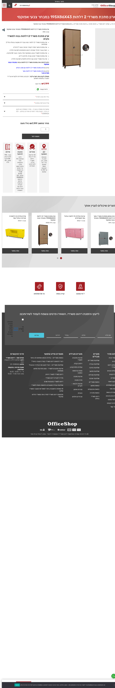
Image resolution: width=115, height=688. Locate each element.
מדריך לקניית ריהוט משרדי (52, 378)
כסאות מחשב (93, 386)
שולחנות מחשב (92, 371)
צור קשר (111, 407)
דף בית (112, 24)
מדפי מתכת (76, 380)
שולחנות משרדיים (91, 360)
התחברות (93, 7)
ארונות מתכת (91, 24)
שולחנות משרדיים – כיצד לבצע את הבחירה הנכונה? (44, 365)
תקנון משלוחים (109, 385)
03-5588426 (13, 364)
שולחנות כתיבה (92, 368)
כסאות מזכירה (92, 393)
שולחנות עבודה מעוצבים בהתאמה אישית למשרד (45, 385)
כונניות (78, 393)
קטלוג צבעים (109, 371)
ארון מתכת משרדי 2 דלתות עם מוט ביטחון (28, 68)
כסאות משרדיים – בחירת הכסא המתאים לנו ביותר (45, 358)
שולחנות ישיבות (92, 378)
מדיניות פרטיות (109, 396)
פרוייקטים (111, 374)
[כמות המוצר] (43, 129)
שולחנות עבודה (92, 364)
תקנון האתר (110, 382)
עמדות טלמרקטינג (74, 367)
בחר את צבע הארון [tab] (40, 97)
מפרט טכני (43, 73)
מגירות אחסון (76, 389)
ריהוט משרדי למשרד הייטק (52, 374)
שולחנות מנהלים (92, 375)
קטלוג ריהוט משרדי (102, 24)
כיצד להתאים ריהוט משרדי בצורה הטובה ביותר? (45, 361)
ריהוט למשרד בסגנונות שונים (51, 382)
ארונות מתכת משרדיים (78, 24)
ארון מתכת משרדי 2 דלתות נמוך (31, 71)
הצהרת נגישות (109, 392)
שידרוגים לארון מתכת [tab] (39, 103)
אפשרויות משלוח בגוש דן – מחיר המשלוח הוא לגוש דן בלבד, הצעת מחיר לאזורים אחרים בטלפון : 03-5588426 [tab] (30, 111)
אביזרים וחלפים (75, 397)
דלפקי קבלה (76, 363)
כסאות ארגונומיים (91, 389)
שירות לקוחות (109, 403)
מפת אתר (111, 389)
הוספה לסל (33, 136)
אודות (112, 361)
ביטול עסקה (110, 400)
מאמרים (111, 378)
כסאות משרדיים (92, 382)
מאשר (15, 685)
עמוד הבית (110, 358)
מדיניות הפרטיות (14, 329)
